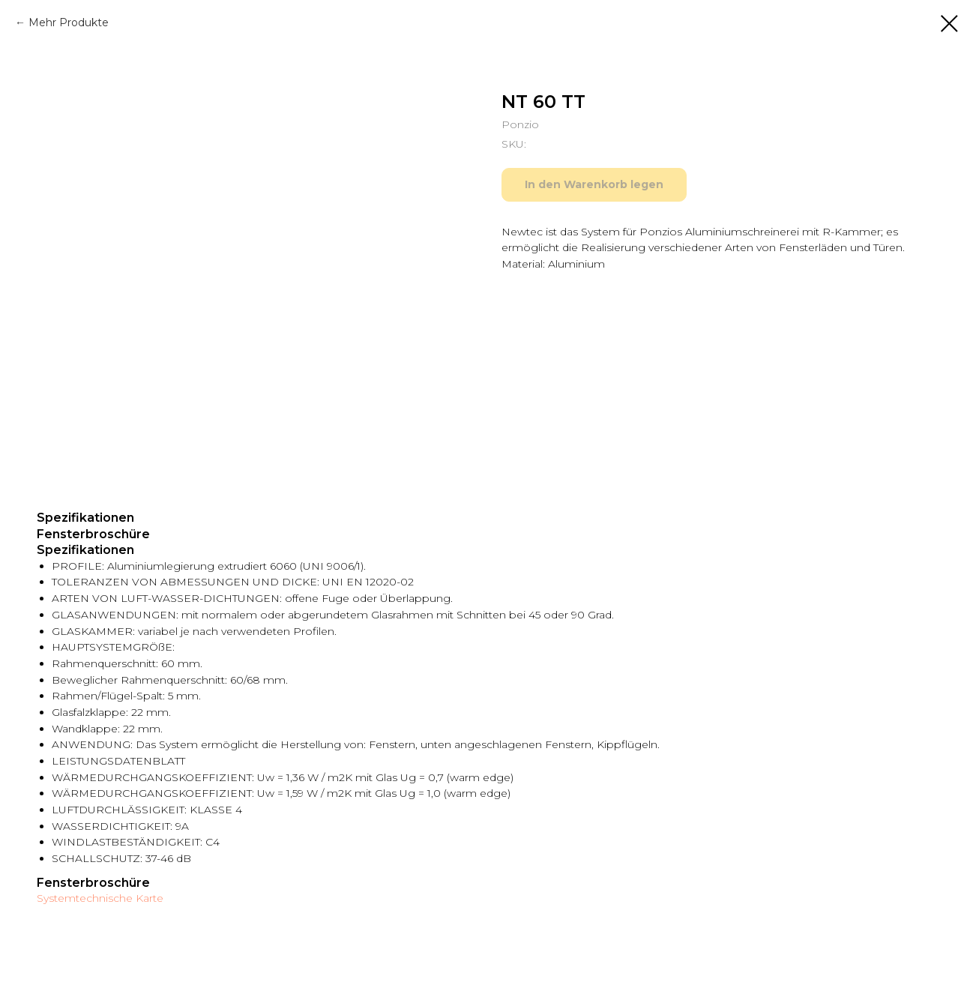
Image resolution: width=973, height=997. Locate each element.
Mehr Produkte (68, 22)
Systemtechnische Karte (100, 898)
